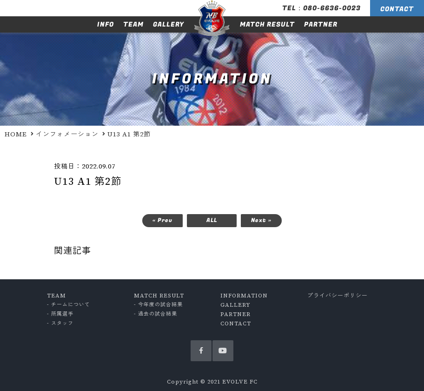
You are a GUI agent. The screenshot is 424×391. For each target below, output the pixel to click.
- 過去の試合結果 (155, 313)
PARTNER (321, 24)
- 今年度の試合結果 (158, 304)
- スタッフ (60, 323)
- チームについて (68, 304)
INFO (105, 24)
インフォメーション (67, 134)
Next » (261, 220)
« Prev (162, 220)
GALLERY (168, 24)
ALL (211, 220)
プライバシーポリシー (337, 295)
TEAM (133, 24)
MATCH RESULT (267, 24)
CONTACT (397, 9)
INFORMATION (244, 295)
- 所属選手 (60, 313)
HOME (16, 134)
